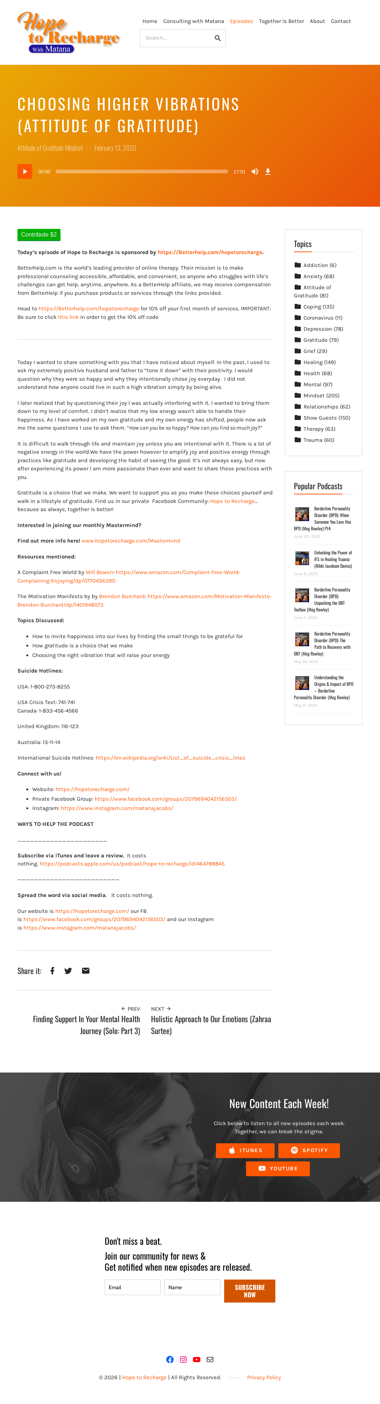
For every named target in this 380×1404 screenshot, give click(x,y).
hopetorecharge (119, 308)
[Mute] (255, 171)
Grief (309, 351)
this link (68, 317)
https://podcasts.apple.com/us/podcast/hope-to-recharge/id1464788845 (132, 863)
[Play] (24, 171)
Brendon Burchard (122, 596)
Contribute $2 (39, 234)
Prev (130, 1009)
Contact (341, 21)
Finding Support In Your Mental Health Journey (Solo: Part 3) (86, 1024)
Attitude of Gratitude (40, 148)
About (317, 21)
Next (161, 1009)
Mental (312, 384)
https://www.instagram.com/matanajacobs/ (117, 808)
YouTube (278, 1169)
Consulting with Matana (193, 21)
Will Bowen (99, 572)
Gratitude (316, 340)
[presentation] (161, 1324)
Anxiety (313, 276)
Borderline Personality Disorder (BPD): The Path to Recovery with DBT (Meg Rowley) (322, 643)
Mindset (74, 148)
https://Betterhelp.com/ (69, 308)
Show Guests (320, 417)
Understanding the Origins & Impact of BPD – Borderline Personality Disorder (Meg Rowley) (323, 687)
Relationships (321, 406)
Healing (313, 362)
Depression (318, 329)
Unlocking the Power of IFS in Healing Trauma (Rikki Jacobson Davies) (333, 559)
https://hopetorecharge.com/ (93, 789)
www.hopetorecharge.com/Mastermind (131, 540)
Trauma (313, 440)
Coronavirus (319, 317)
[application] (145, 171)
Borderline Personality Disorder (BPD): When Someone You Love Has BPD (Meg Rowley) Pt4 (322, 518)
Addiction (316, 265)
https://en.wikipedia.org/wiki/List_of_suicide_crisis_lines (170, 757)
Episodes (241, 21)
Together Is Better (281, 21)
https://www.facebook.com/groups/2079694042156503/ (166, 799)
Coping (312, 306)
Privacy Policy (264, 1377)
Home (149, 21)
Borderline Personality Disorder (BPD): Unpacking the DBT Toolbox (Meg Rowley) (322, 599)
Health (312, 373)
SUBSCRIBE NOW (250, 1291)
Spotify (309, 1150)
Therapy (314, 429)
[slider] (142, 171)
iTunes (245, 1150)
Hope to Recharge (232, 501)
